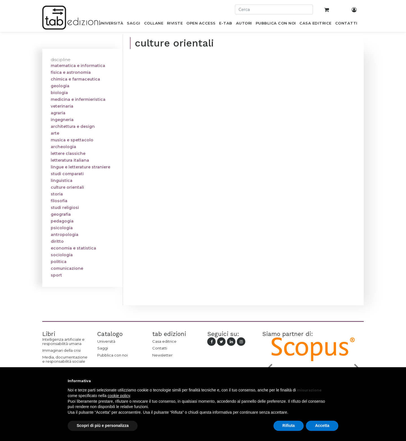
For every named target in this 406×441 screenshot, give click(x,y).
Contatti (159, 348)
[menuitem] (111, 24)
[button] (335, 380)
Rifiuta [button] (289, 425)
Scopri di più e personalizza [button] (103, 425)
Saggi (102, 348)
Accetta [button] (322, 425)
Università (106, 341)
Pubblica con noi (112, 355)
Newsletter (162, 355)
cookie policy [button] (119, 395)
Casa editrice (164, 341)
